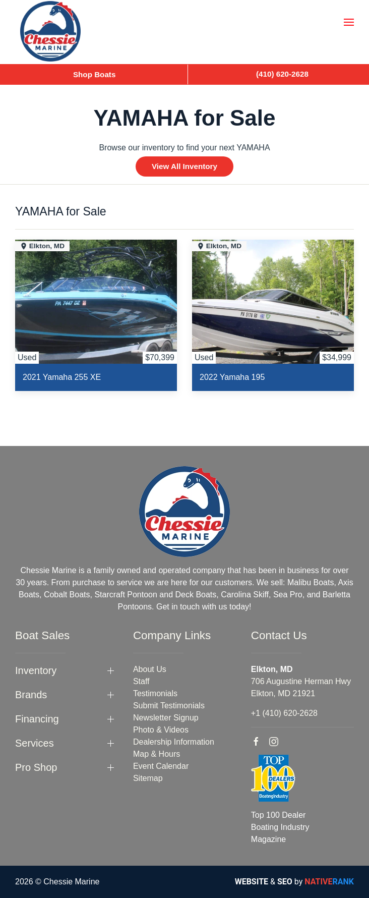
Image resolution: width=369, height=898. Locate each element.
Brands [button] (31, 694)
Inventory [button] (35, 670)
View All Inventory (184, 166)
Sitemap (148, 778)
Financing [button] (37, 718)
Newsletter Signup (166, 717)
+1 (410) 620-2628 (284, 713)
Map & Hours (156, 754)
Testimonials (155, 693)
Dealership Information (173, 742)
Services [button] (34, 743)
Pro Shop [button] (36, 767)
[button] (349, 22)
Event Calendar (161, 766)
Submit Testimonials (169, 705)
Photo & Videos (161, 729)
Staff (141, 681)
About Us (149, 669)
